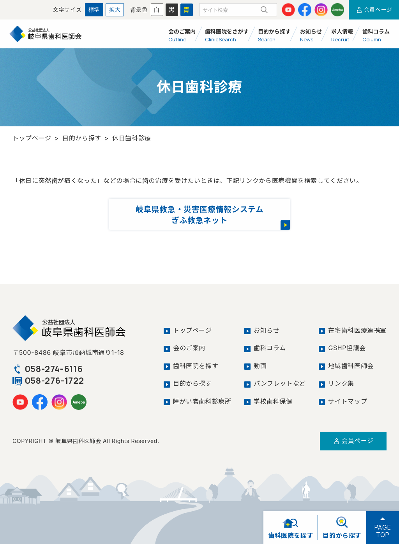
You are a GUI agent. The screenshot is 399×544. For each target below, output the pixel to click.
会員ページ (374, 9)
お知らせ (267, 330)
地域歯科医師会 (350, 365)
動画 (260, 365)
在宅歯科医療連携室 (357, 330)
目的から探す (81, 138)
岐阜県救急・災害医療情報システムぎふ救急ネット (199, 215)
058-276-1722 (48, 380)
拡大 (114, 9)
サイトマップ (347, 400)
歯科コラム (270, 348)
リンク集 (341, 383)
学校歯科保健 (273, 400)
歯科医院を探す (195, 365)
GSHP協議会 (347, 348)
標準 (94, 9)
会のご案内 (189, 348)
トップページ (31, 138)
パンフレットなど (280, 383)
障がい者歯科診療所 (202, 400)
